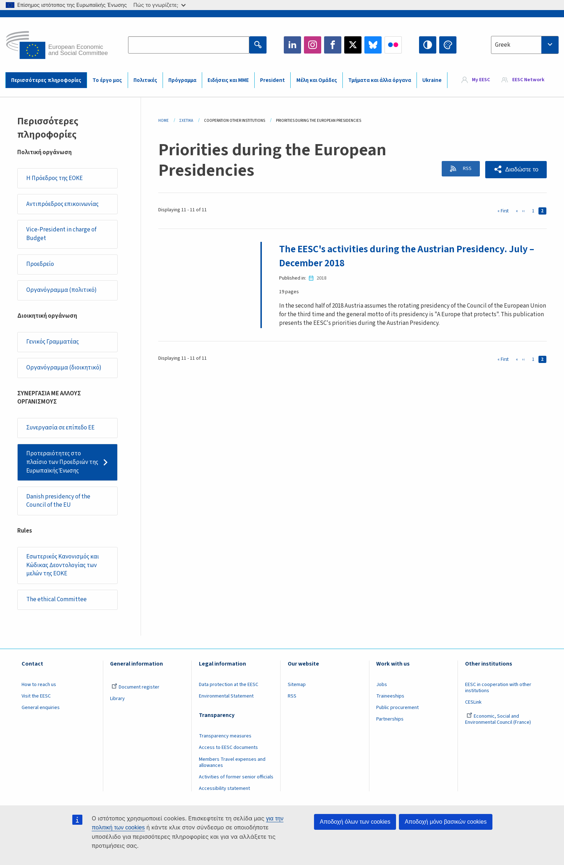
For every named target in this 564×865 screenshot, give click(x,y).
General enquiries (41, 707)
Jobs (381, 684)
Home (163, 120)
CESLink (473, 702)
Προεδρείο (40, 264)
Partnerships (390, 719)
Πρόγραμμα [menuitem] (182, 80)
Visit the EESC (36, 696)
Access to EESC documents (228, 747)
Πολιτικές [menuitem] (145, 80)
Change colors (447, 45)
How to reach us (39, 684)
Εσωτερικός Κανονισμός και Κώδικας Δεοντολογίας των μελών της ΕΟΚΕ (62, 565)
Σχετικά (186, 120)
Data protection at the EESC (228, 684)
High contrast (427, 45)
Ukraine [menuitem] (432, 80)
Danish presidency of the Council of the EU (58, 501)
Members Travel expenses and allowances (232, 762)
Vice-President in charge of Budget (61, 234)
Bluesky (373, 45)
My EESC (481, 79)
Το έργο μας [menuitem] (107, 80)
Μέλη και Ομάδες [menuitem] (316, 80)
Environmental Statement (226, 696)
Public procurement (397, 707)
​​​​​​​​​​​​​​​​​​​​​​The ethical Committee (56, 599)
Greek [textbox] (502, 45)
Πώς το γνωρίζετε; (159, 5)
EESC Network (528, 79)
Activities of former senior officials (236, 777)
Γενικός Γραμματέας (52, 341)
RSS (464, 169)
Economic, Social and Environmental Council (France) (498, 719)
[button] (516, 169)
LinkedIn (292, 45)
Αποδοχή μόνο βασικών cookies (446, 822)
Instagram (312, 45)
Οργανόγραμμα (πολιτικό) (61, 290)
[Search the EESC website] (188, 45)
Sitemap (297, 684)
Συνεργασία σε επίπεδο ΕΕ (60, 427)
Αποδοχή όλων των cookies (355, 822)
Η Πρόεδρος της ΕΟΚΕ (54, 178)
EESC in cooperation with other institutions (498, 687)
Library (117, 698)
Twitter (352, 45)
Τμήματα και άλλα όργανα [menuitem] (379, 80)
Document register (135, 687)
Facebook (332, 45)
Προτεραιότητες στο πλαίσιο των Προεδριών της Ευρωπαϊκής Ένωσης (62, 462)
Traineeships (390, 696)
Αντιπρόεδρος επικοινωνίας (62, 204)
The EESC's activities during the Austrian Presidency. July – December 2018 (410, 256)
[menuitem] (476, 80)
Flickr (393, 45)
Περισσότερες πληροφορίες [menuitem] (46, 80)
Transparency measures (225, 736)
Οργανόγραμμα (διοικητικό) (63, 367)
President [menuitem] (272, 80)
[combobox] (525, 45)
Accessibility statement (224, 788)
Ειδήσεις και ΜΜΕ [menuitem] (228, 80)
